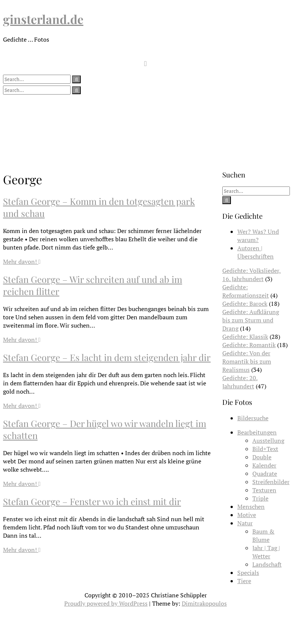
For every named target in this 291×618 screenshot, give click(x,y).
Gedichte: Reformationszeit (245, 291)
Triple (260, 498)
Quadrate (264, 473)
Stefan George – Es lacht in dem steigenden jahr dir (107, 357)
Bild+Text (265, 449)
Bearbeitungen (257, 432)
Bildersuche (252, 418)
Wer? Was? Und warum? (258, 235)
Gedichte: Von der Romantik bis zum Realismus (246, 361)
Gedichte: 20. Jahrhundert (240, 382)
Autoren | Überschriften (255, 252)
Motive (246, 515)
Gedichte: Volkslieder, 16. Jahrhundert (251, 274)
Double (261, 457)
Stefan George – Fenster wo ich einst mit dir (92, 501)
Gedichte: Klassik (245, 336)
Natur (245, 523)
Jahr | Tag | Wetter (266, 552)
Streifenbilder (270, 482)
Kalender (264, 465)
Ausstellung (268, 440)
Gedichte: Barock (244, 303)
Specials (248, 572)
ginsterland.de (43, 19)
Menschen (251, 506)
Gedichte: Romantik (249, 345)
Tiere (244, 581)
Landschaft (267, 564)
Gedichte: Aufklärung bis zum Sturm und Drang (250, 320)
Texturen (264, 490)
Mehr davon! (22, 261)
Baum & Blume (263, 535)
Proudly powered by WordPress (106, 603)
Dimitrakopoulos (204, 603)
